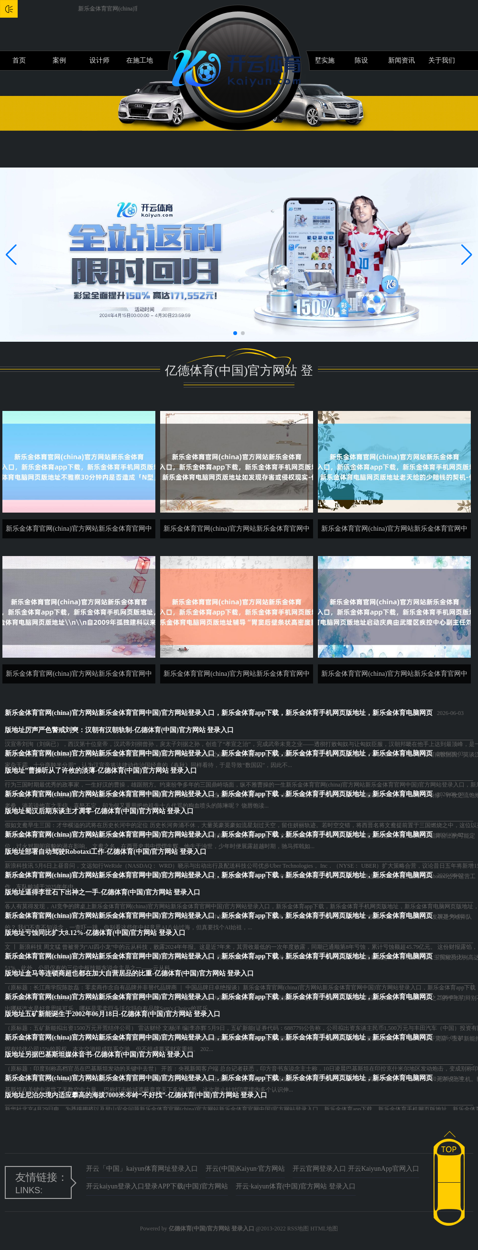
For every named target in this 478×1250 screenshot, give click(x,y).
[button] (466, 254)
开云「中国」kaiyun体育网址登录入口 (142, 1168)
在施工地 (139, 60)
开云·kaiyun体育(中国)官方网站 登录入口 (295, 1186)
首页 (19, 60)
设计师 (99, 60)
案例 (59, 60)
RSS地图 (298, 1228)
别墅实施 (321, 60)
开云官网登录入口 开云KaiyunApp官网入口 (356, 1168)
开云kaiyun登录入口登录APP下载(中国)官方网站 (157, 1186)
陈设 (361, 60)
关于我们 (441, 60)
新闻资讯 (401, 60)
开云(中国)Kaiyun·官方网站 (245, 1168)
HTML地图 (324, 1228)
